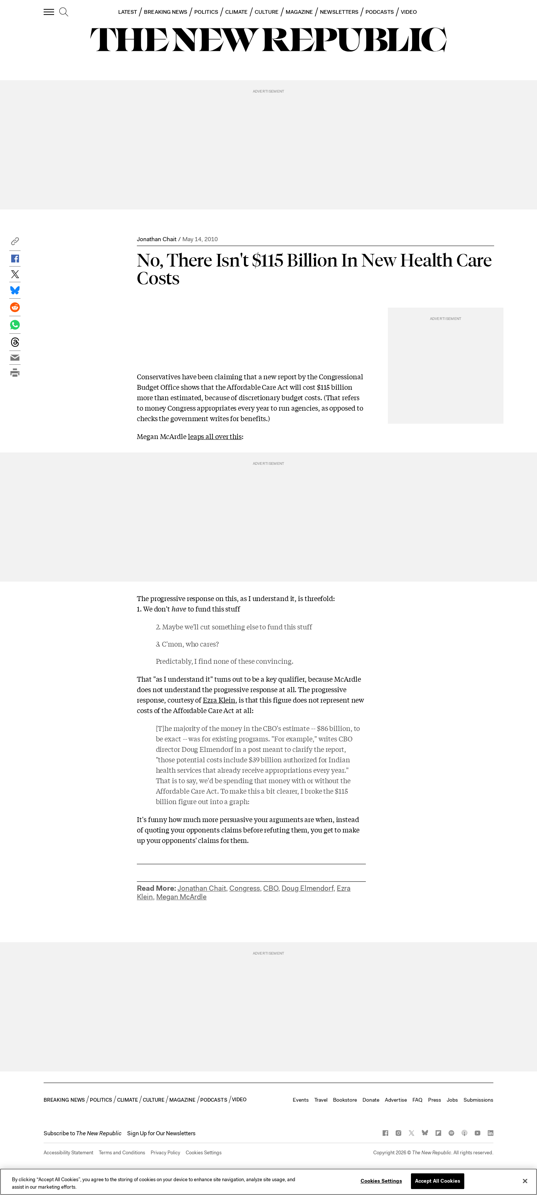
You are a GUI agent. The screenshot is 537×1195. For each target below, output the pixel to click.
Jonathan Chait (156, 239)
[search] (64, 12)
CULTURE (267, 12)
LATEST (127, 12)
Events (301, 1099)
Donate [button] (370, 1099)
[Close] (525, 1181)
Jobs (452, 1099)
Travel (320, 1099)
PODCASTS (379, 12)
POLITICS (206, 12)
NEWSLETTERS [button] (339, 12)
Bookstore (345, 1099)
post (254, 749)
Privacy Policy (165, 1152)
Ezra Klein (219, 699)
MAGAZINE (299, 12)
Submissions (478, 1099)
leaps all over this (215, 436)
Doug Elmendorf (307, 888)
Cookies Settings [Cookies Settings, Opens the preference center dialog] (381, 1181)
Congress (244, 888)
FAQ (417, 1099)
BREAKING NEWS (165, 12)
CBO (270, 888)
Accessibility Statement (68, 1152)
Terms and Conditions (122, 1152)
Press (434, 1099)
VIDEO (409, 12)
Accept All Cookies (437, 1181)
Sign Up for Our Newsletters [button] (161, 1133)
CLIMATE (236, 12)
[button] (15, 243)
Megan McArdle (181, 897)
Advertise (396, 1099)
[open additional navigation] (49, 12)
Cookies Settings (204, 1152)
